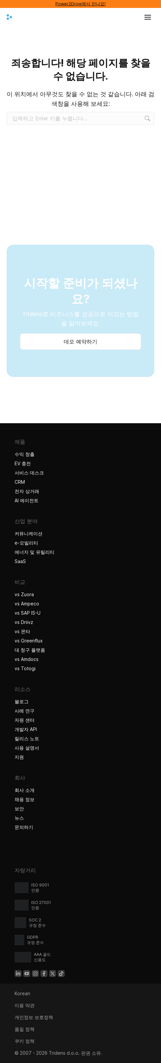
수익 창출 (25, 454)
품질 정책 (25, 1029)
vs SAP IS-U (27, 613)
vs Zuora (24, 594)
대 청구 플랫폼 (30, 650)
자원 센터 (25, 720)
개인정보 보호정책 (34, 1017)
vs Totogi (25, 668)
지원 (19, 757)
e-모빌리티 (26, 543)
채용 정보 (25, 799)
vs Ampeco (27, 603)
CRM (20, 482)
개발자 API (26, 729)
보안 (19, 808)
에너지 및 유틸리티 (34, 552)
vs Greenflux (29, 640)
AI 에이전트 (27, 500)
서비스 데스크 (29, 472)
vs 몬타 (22, 631)
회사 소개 (25, 790)
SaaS (20, 561)
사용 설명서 (27, 748)
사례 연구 (25, 711)
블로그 (22, 701)
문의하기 (24, 827)
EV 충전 (23, 463)
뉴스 (19, 818)
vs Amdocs (27, 659)
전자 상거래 (27, 491)
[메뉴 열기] (147, 17)
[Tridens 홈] (9, 17)
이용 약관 (25, 1005)
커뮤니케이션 (28, 533)
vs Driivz (24, 622)
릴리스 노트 (27, 738)
